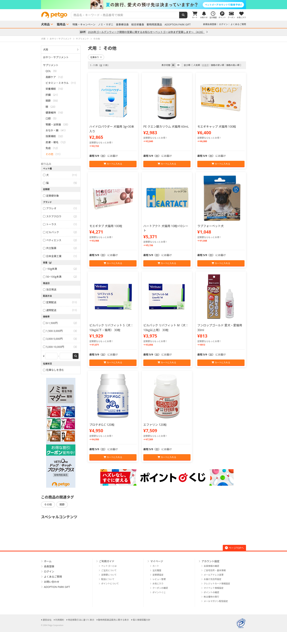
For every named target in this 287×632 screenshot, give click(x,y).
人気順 (196, 65)
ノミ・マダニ (105, 24)
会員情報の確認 (211, 566)
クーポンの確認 (160, 588)
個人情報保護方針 (141, 619)
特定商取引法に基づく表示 (81, 619)
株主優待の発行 (211, 596)
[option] (143, 4)
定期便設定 (157, 574)
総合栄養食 (137, 24)
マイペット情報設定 (213, 588)
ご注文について (109, 570)
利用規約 (59, 619)
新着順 (205, 65)
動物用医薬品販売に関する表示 (113, 619)
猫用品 (61, 24)
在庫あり (96, 57)
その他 (48, 504)
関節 (62, 504)
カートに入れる (113, 163)
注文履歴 (156, 570)
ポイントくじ (159, 592)
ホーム (48, 561)
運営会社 (47, 619)
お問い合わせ (51, 581)
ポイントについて (110, 583)
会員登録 (49, 566)
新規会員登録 (209, 24)
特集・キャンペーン (83, 24)
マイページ (156, 561)
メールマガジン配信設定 (216, 601)
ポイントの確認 (211, 592)
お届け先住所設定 (212, 579)
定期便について (109, 574)
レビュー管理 (159, 579)
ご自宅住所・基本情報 (215, 570)
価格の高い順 (232, 65)
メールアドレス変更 (213, 574)
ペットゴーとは (109, 566)
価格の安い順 (217, 65)
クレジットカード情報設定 (217, 583)
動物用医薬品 (154, 24)
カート (155, 566)
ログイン (223, 24)
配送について (107, 579)
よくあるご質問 (238, 24)
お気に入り (157, 583)
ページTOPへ (234, 548)
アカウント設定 (210, 561)
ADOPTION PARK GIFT (178, 24)
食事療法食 (122, 24)
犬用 (45, 49)
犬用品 (45, 24)
